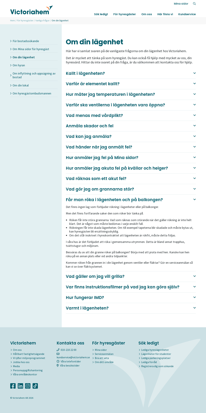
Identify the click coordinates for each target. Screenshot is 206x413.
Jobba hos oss (21, 362)
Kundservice (187, 14)
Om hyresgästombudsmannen (30, 93)
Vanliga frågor (42, 20)
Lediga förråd (149, 362)
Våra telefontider (69, 361)
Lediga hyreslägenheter (155, 349)
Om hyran (17, 65)
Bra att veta (102, 358)
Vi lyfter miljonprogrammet (29, 358)
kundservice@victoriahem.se (73, 355)
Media (16, 366)
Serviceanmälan (104, 354)
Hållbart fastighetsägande (28, 354)
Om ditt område (104, 362)
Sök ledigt (101, 14)
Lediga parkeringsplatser (156, 358)
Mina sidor (181, 4)
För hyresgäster (124, 14)
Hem (12, 20)
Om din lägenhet (22, 57)
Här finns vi (165, 14)
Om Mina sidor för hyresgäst (29, 49)
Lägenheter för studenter (156, 354)
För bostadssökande (24, 41)
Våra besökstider (68, 365)
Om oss (146, 14)
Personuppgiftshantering (28, 370)
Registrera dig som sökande (157, 366)
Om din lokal (19, 85)
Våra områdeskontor (25, 374)
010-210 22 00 (66, 349)
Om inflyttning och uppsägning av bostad (32, 75)
